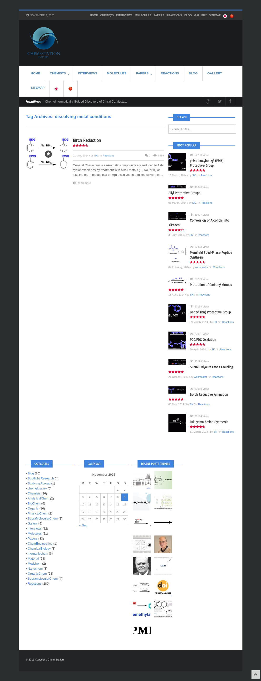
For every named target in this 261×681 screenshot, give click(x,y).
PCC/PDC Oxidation (203, 340)
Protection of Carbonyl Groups (211, 285)
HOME (94, 15)
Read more (82, 183)
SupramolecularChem (43, 578)
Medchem (34, 563)
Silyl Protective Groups (184, 193)
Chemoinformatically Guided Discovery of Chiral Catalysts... (86, 101)
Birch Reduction (87, 140)
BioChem (34, 503)
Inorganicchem (38, 553)
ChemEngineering (40, 543)
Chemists (107, 16)
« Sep (83, 525)
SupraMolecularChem (43, 518)
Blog (188, 15)
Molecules (143, 15)
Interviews (124, 15)
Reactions (174, 15)
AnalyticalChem (38, 498)
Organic (33, 508)
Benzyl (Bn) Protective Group (210, 312)
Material (33, 558)
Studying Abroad (39, 483)
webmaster (201, 267)
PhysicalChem (38, 513)
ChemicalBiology (39, 548)
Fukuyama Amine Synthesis (209, 422)
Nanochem (35, 568)
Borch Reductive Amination (209, 395)
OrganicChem (37, 573)
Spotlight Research (41, 478)
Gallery (200, 15)
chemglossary (37, 488)
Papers (158, 16)
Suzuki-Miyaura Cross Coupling (211, 367)
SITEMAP (215, 15)
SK (96, 155)
